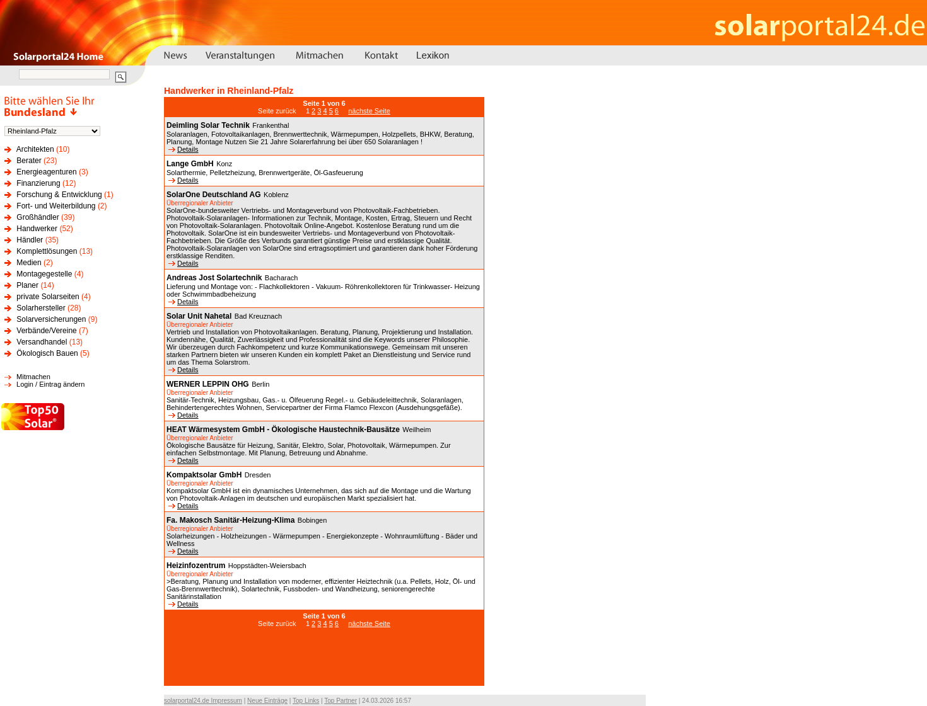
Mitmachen (33, 376)
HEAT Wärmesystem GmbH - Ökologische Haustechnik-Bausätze (283, 429)
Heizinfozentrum (195, 565)
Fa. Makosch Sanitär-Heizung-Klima (230, 520)
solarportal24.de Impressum (203, 700)
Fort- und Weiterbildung (55, 206)
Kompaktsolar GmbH (204, 474)
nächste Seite (369, 111)
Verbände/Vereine (46, 330)
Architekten (35, 149)
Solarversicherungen (51, 319)
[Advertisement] (324, 663)
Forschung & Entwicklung (59, 194)
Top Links (306, 700)
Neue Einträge (267, 700)
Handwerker (36, 228)
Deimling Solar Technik (208, 125)
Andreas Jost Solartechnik (214, 277)
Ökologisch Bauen (47, 353)
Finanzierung (38, 183)
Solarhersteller (40, 308)
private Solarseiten (47, 296)
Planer (27, 285)
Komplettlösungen (46, 251)
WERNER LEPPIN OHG (207, 384)
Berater (28, 160)
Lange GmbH (190, 163)
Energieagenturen (46, 172)
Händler (29, 240)
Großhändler (37, 217)
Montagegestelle (44, 274)
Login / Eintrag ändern (50, 384)
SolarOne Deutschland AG (213, 194)
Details (183, 149)
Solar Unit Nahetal (198, 316)
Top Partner (340, 700)
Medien (28, 262)
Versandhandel (41, 342)
